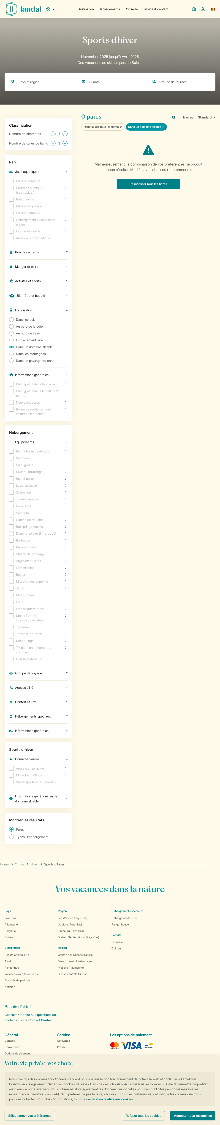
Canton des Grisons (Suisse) (76, 955)
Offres (19, 864)
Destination (86, 9)
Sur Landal (64, 1040)
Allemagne (11, 924)
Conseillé (131, 9)
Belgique (10, 931)
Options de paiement (18, 1053)
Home (4, 864)
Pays (8, 911)
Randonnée (12, 967)
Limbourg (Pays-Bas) (71, 931)
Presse (61, 1047)
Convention (12, 1047)
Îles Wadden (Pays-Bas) (72, 918)
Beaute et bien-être (17, 955)
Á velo (8, 961)
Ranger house (120, 924)
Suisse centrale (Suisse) (73, 974)
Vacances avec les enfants (21, 974)
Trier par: (189, 117)
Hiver (34, 864)
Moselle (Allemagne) (71, 967)
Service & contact (155, 9)
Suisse (9, 937)
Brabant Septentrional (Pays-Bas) (78, 937)
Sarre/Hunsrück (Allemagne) (75, 961)
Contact (10, 1040)
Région (62, 911)
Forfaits (116, 935)
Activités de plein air (17, 980)
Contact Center (39, 1020)
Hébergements (109, 9)
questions (44, 1015)
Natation (10, 986)
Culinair (116, 948)
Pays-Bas (10, 918)
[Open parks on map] (176, 117)
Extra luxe (117, 942)
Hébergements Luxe (124, 918)
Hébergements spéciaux (127, 911)
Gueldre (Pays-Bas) (70, 924)
